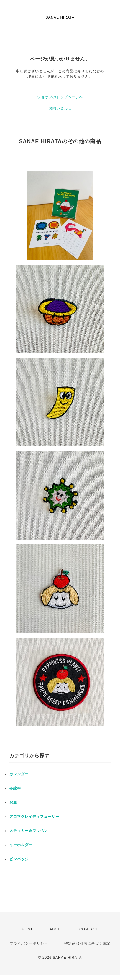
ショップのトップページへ (60, 97)
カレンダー (19, 774)
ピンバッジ (19, 859)
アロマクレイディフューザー (34, 816)
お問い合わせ (60, 108)
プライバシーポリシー (29, 943)
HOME (28, 929)
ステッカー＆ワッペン (28, 831)
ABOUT (56, 929)
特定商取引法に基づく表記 (87, 943)
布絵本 (15, 788)
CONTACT (88, 929)
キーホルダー (20, 845)
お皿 (13, 802)
